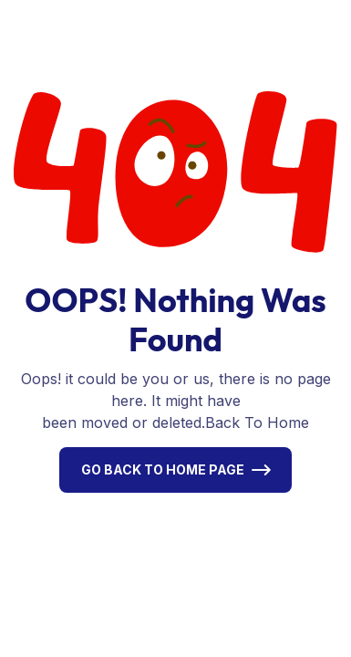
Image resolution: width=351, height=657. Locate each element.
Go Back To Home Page (162, 469)
